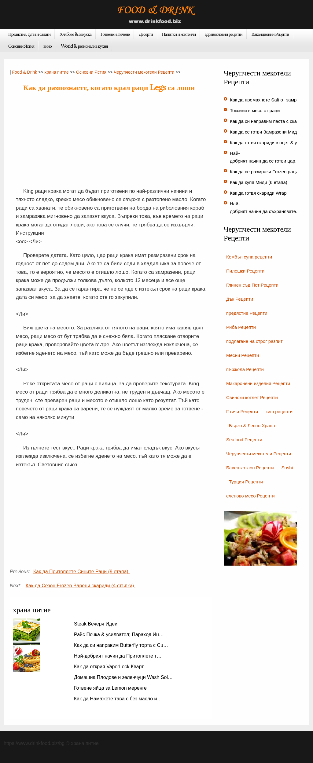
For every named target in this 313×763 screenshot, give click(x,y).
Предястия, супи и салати (29, 34)
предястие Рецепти (246, 313)
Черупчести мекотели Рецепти (144, 72)
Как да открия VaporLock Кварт (109, 666)
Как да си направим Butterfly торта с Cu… (121, 645)
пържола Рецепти (245, 369)
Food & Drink (24, 72)
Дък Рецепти (239, 299)
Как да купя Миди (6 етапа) (259, 182)
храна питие (56, 72)
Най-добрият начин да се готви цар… (265, 157)
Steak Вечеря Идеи (96, 623)
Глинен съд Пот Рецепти (252, 285)
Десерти (146, 34)
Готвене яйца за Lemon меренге (111, 688)
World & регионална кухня (84, 46)
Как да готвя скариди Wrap (259, 193)
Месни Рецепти (242, 355)
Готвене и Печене (115, 34)
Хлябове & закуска (75, 34)
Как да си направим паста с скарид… (269, 121)
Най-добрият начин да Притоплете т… (118, 655)
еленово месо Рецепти (250, 495)
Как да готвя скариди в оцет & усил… (269, 142)
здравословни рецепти (223, 34)
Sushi (287, 467)
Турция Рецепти (246, 481)
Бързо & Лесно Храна (252, 425)
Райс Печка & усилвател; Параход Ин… (119, 634)
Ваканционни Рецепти (270, 34)
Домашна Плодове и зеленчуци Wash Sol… (123, 677)
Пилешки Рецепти (245, 270)
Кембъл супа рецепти (249, 256)
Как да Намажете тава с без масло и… (118, 698)
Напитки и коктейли (179, 34)
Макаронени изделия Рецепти (258, 383)
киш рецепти (279, 411)
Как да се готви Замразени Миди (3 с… (271, 131)
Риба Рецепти (241, 327)
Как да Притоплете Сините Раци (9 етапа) (81, 571)
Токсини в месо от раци (255, 110)
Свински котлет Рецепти (252, 397)
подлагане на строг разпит (254, 341)
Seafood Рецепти (244, 439)
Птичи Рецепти (242, 411)
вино (47, 46)
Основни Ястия (21, 46)
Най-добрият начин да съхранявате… (265, 207)
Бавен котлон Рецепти (250, 467)
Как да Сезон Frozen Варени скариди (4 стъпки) (80, 585)
